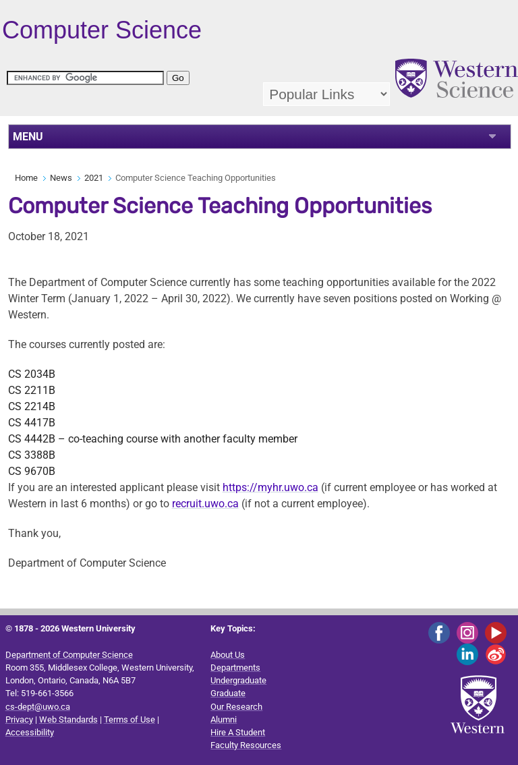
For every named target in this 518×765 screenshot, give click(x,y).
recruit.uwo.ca (205, 503)
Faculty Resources (245, 745)
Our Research (236, 707)
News (61, 178)
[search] (85, 78)
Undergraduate (238, 680)
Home (26, 178)
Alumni (223, 719)
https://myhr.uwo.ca (270, 487)
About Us (227, 655)
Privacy (19, 719)
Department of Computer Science (69, 655)
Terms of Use (129, 719)
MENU (28, 136)
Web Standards (68, 719)
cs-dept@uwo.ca (37, 707)
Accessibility (29, 732)
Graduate (228, 693)
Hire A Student (237, 732)
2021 (93, 178)
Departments (235, 667)
